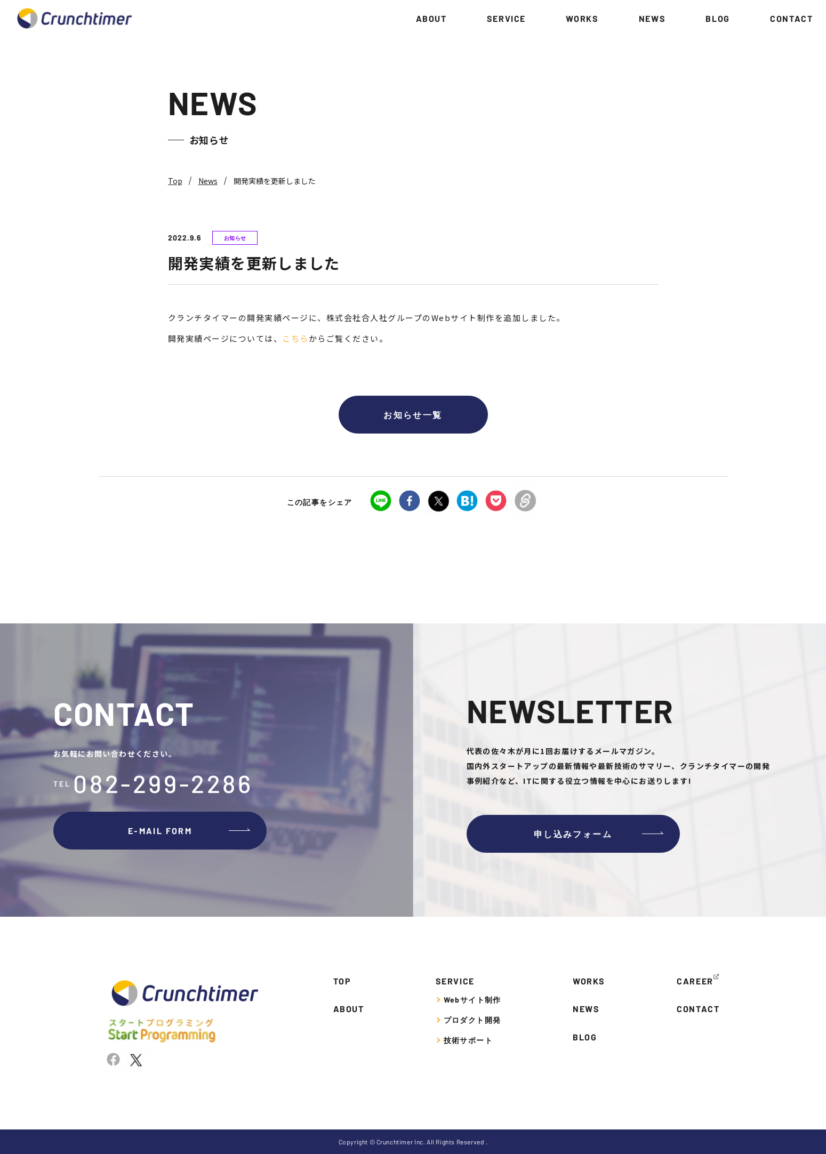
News (208, 180)
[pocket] (496, 502)
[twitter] (438, 501)
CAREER (695, 981)
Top (175, 180)
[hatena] (467, 502)
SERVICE (506, 18)
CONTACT (791, 18)
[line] (380, 502)
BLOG (717, 18)
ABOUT (431, 18)
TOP (342, 981)
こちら (295, 338)
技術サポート (468, 1040)
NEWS (652, 18)
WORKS (582, 18)
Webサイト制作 (472, 999)
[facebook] (409, 502)
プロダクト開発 (472, 1019)
